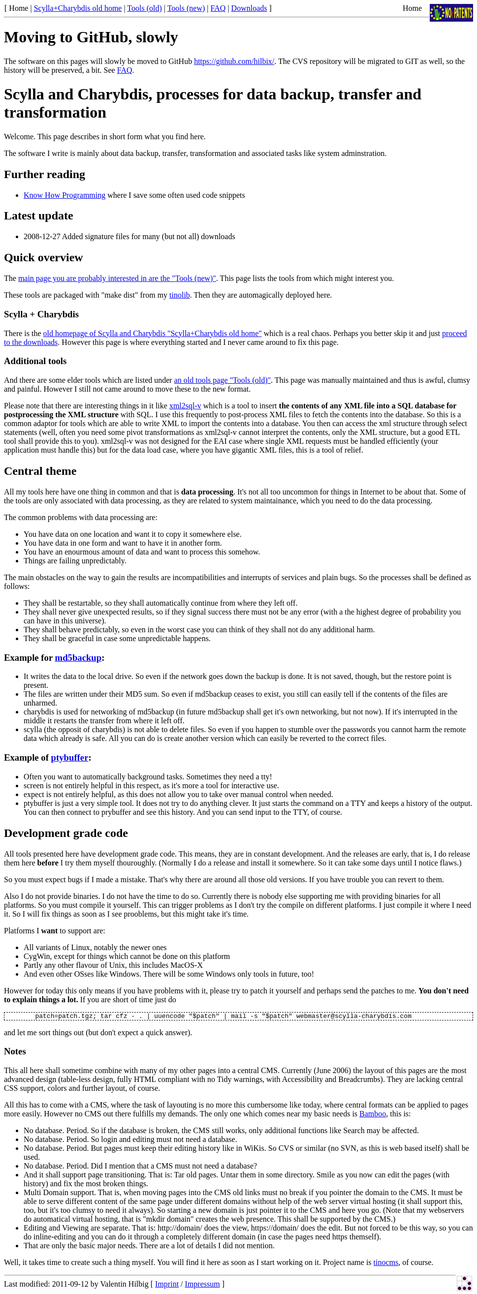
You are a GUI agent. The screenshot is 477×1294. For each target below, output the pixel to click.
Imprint (167, 1285)
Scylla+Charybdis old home (78, 8)
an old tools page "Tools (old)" (222, 380)
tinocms (386, 1264)
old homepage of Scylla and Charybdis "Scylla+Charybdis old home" (152, 333)
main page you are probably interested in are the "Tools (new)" (117, 278)
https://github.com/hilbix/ (234, 61)
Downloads (249, 8)
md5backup (78, 657)
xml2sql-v (185, 405)
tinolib (179, 295)
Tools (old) (144, 8)
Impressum (202, 1285)
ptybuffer (70, 757)
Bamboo (372, 1115)
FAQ (218, 8)
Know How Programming (64, 195)
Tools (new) (186, 8)
